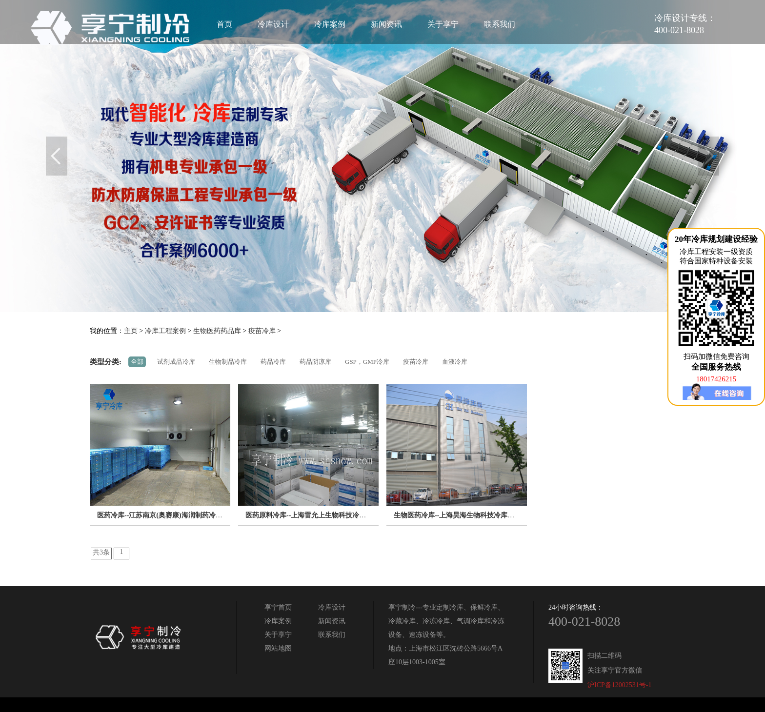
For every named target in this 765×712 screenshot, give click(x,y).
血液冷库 (454, 361)
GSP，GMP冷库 (367, 361)
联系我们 (499, 24)
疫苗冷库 (262, 331)
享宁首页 (278, 607)
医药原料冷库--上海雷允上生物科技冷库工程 (312, 515)
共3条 (101, 552)
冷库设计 (273, 24)
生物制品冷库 (228, 361)
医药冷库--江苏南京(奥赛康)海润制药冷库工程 (166, 515)
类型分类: (105, 362)
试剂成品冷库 (176, 361)
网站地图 (278, 648)
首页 (224, 24)
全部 (137, 361)
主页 (131, 331)
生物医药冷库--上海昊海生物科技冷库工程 (457, 515)
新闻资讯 (386, 24)
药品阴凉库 (315, 361)
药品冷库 (273, 361)
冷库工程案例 (165, 331)
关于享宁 (443, 24)
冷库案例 (329, 24)
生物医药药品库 (217, 331)
